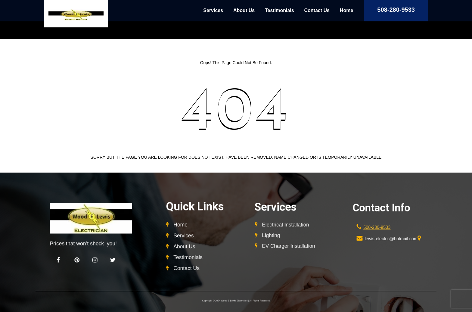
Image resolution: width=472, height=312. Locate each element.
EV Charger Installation (288, 245)
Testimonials (279, 10)
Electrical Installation (285, 225)
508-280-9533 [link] (377, 227)
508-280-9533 (396, 9)
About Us (244, 10)
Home (346, 10)
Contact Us (317, 10)
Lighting (272, 235)
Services (213, 10)
